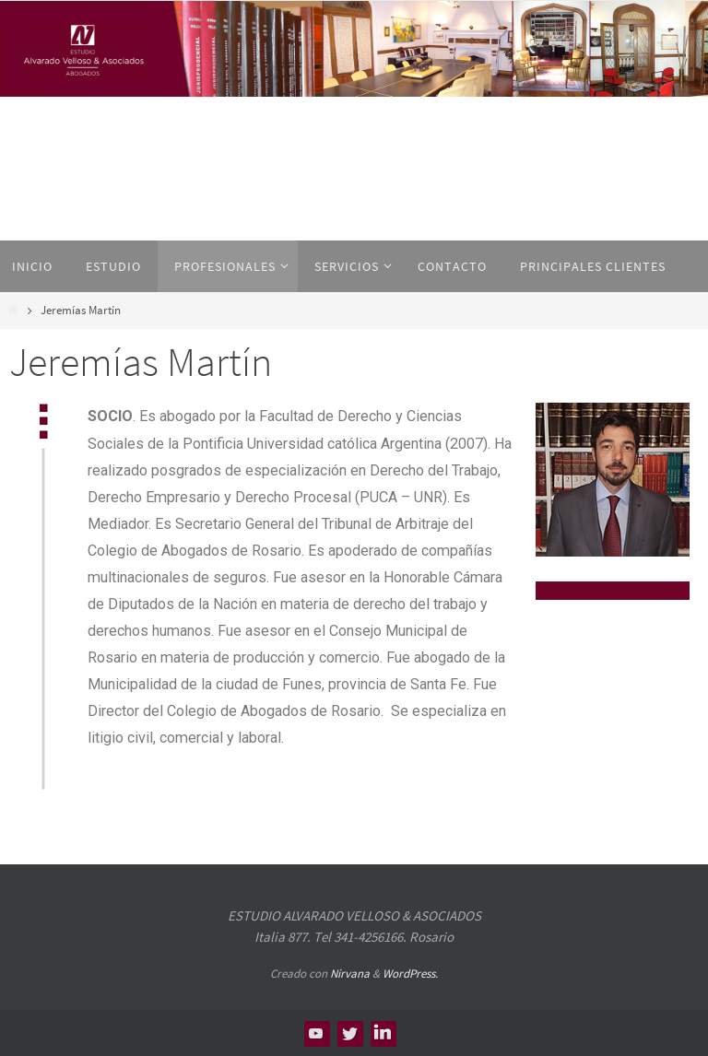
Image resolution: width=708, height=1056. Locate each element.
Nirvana (350, 973)
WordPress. (410, 973)
